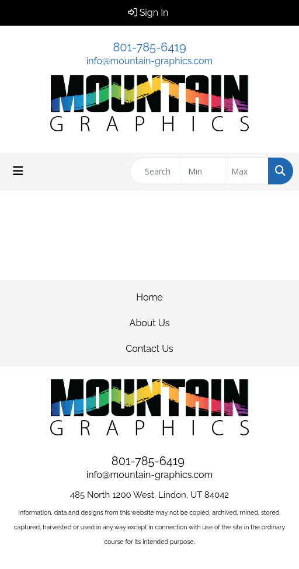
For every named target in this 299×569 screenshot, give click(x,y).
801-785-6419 (149, 47)
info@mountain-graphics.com (149, 61)
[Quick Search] (156, 171)
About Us (150, 323)
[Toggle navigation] (18, 171)
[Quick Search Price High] (247, 171)
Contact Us (149, 348)
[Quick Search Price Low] (203, 171)
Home (149, 297)
